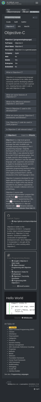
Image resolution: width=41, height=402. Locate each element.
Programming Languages (19, 374)
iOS (19, 26)
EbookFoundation (24, 286)
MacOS (26, 26)
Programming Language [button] (12, 17)
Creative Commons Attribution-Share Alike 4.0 (21, 208)
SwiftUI (23, 22)
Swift (16, 22)
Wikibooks (28, 318)
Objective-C (10, 26)
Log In (36, 389)
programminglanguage (13, 10)
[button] (20, 72)
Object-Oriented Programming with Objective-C (21, 267)
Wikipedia (32, 135)
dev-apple (25, 10)
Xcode (8, 22)
